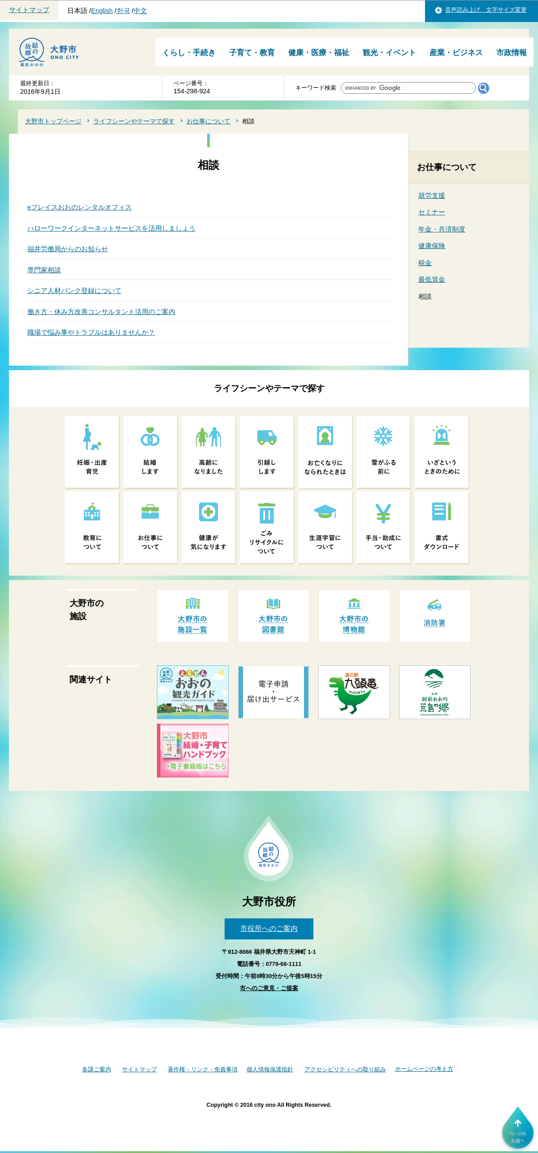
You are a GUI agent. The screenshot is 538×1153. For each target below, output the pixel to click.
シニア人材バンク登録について (74, 290)
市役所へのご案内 (269, 928)
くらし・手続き (189, 52)
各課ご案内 (96, 1069)
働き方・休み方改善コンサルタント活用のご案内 (101, 311)
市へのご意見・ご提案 (269, 988)
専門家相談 (44, 270)
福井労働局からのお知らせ (67, 249)
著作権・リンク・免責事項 (203, 1069)
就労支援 (431, 195)
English (102, 10)
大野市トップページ (53, 121)
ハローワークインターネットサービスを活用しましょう (111, 228)
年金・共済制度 (441, 229)
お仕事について (208, 121)
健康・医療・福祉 (318, 52)
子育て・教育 (252, 52)
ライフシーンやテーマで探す (134, 121)
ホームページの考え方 (424, 1069)
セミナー (431, 212)
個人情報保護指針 (270, 1069)
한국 (123, 10)
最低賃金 (431, 279)
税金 (425, 262)
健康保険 (431, 245)
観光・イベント (389, 52)
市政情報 (511, 52)
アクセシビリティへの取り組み (345, 1069)
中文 (140, 10)
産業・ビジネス (456, 52)
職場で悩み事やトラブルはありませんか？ (91, 332)
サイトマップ (29, 9)
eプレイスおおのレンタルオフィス (79, 207)
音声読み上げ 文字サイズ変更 (486, 9)
